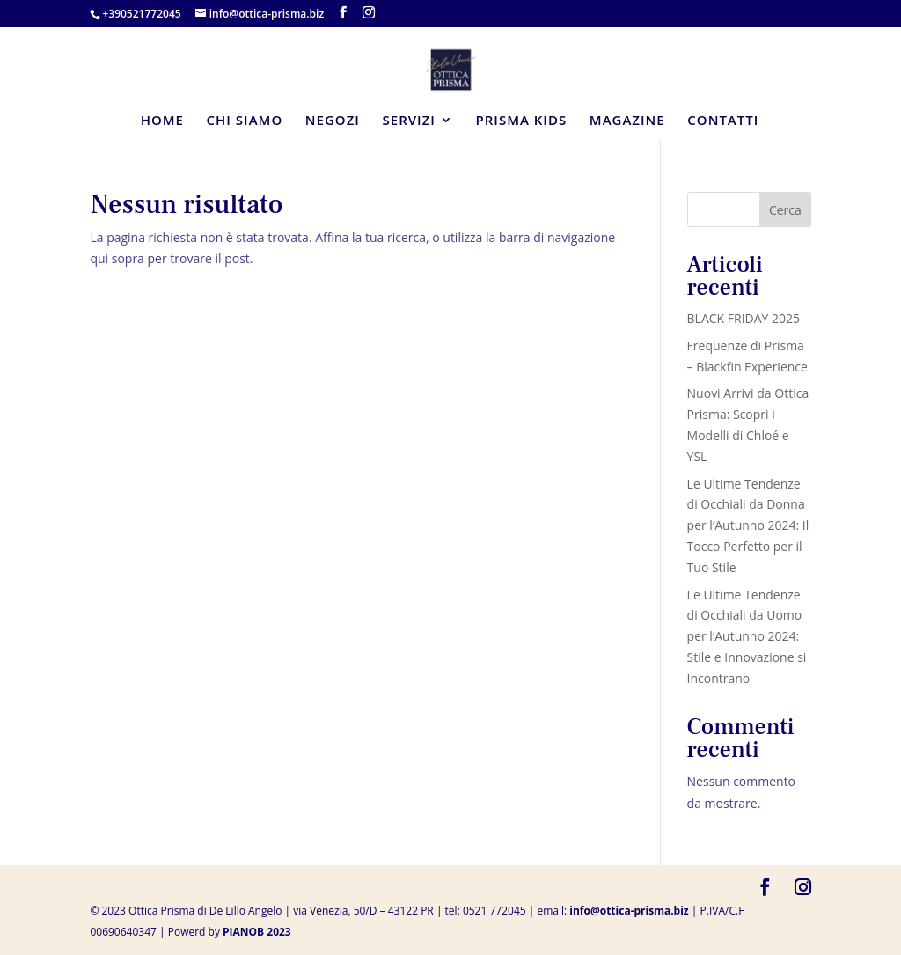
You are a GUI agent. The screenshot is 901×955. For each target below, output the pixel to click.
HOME (162, 121)
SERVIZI (409, 121)
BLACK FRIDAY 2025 (744, 318)
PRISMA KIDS (522, 121)
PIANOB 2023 (257, 931)
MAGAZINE (627, 121)
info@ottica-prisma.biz (628, 910)
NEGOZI (332, 121)
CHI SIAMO (245, 121)
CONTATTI (722, 121)
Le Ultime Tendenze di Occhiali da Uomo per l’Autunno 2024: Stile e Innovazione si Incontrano (747, 636)
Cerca (785, 210)
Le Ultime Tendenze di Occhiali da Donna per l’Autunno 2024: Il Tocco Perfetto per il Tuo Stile (748, 525)
